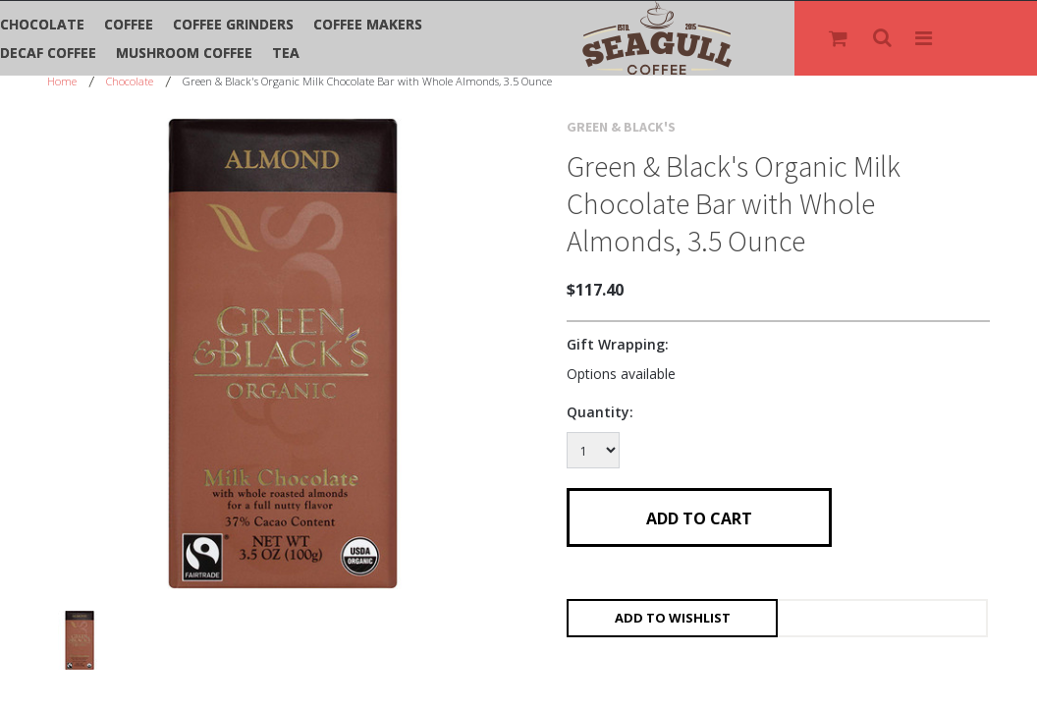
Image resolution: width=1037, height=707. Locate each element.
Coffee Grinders (233, 24)
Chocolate (42, 24)
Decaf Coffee (48, 52)
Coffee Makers (367, 24)
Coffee (128, 24)
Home (62, 81)
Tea (286, 52)
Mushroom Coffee (184, 52)
